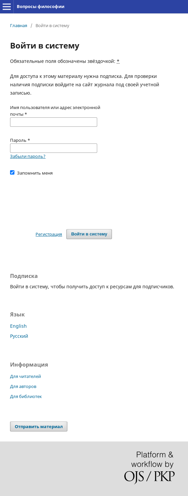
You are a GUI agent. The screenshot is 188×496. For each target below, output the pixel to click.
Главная (18, 25)
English (18, 326)
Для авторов (23, 386)
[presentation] (61, 199)
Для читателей (25, 376)
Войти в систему (89, 233)
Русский (19, 336)
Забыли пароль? (28, 156)
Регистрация (49, 234)
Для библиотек (26, 396)
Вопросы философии (40, 6)
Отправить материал (39, 426)
